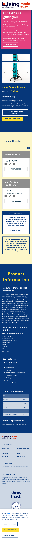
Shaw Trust (5, 448)
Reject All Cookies (9, 524)
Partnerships (21, 456)
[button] (4, 72)
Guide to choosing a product (15, 112)
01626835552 (6, 350)
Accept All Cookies (9, 536)
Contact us (5, 456)
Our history (5, 453)
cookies (8, 513)
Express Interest (16, 230)
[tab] (13, 139)
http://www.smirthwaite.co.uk (12, 334)
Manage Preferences (10, 530)
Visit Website (16, 169)
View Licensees (10, 45)
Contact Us (27, 467)
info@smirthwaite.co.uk (8, 352)
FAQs (18, 453)
